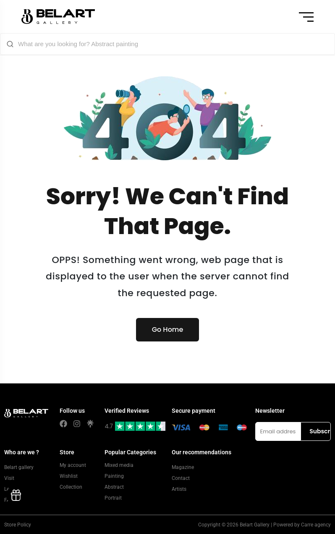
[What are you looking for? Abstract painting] (173, 43)
